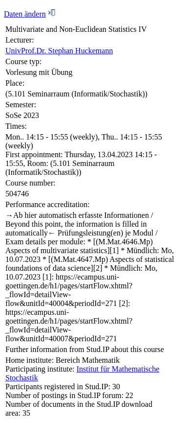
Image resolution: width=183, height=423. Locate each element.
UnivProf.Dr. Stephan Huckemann (59, 51)
